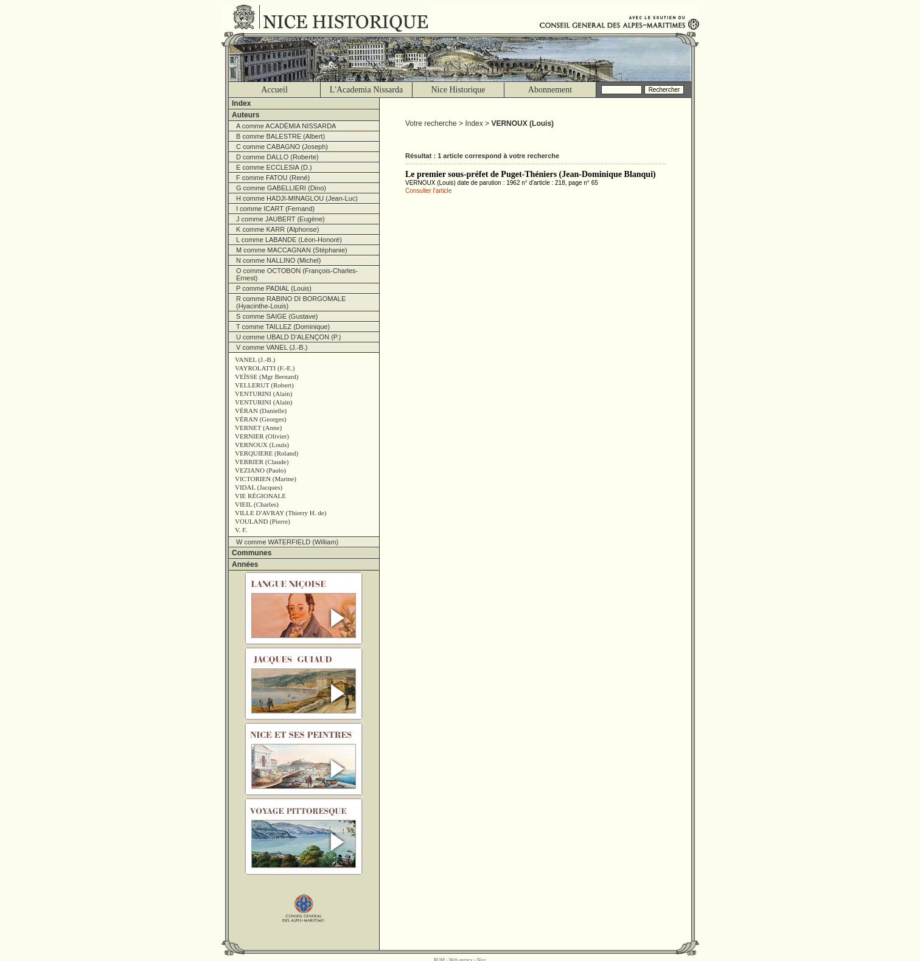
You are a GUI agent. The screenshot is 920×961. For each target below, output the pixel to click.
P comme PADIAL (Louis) (274, 288)
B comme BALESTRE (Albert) (280, 136)
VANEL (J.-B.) (255, 359)
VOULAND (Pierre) (262, 521)
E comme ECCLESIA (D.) (274, 167)
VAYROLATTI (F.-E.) (264, 368)
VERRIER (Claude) (261, 461)
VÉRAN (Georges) (260, 419)
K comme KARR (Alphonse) (277, 229)
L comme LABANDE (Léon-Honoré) (289, 239)
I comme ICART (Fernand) (275, 208)
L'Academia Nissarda (366, 89)
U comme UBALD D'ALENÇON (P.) (288, 337)
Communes (251, 553)
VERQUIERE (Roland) (266, 453)
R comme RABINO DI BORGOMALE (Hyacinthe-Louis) (291, 302)
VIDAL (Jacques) (258, 487)
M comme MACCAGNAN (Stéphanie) (291, 250)
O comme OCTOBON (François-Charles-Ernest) (297, 274)
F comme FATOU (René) (273, 177)
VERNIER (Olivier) (262, 436)
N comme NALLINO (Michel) (278, 260)
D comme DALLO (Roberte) (277, 157)
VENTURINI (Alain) (263, 393)
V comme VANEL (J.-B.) (271, 347)
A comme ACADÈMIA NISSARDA (286, 126)
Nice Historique (458, 89)
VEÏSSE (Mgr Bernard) (266, 376)
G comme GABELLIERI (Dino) (281, 188)
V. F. (241, 529)
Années (245, 564)
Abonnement (550, 89)
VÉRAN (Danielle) (261, 410)
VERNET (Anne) (258, 427)
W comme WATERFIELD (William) (287, 542)
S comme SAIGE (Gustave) (277, 316)
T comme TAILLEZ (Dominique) (283, 326)
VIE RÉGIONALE (260, 495)
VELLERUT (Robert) (264, 385)
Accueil (274, 89)
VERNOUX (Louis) (262, 444)
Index (241, 103)
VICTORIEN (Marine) (265, 478)
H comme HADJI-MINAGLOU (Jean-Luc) (297, 198)
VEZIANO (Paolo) (260, 470)
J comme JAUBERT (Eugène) (280, 219)
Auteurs (245, 115)
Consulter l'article (428, 190)
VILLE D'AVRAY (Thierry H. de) (280, 512)
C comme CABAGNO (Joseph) (282, 146)
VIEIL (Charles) (257, 504)
